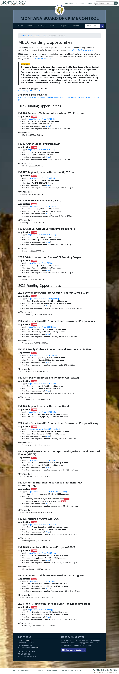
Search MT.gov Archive (71, 671)
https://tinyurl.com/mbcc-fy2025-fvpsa (42, 355)
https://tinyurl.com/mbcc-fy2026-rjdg (42, 412)
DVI (19, 91)
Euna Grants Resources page (40, 59)
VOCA (32, 91)
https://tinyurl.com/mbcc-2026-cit (40, 263)
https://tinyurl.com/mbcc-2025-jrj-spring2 (44, 429)
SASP (38, 91)
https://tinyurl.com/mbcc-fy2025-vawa (42, 384)
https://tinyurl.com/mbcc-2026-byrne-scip (43, 298)
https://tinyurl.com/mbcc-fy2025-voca (42, 525)
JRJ (19, 100)
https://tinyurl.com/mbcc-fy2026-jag (41, 460)
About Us (76, 26)
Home (20, 26)
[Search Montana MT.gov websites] (106, 3)
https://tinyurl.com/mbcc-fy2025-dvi (41, 581)
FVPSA (36, 97)
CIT (42, 91)
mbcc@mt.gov (27, 640)
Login (90, 3)
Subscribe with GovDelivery (73, 650)
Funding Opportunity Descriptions (80, 50)
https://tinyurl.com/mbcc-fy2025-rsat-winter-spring (47, 491)
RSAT (83, 97)
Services (69, 3)
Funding (41, 26)
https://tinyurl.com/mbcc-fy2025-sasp (42, 553)
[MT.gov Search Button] (116, 3)
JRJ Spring (72, 97)
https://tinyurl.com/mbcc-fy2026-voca (42, 206)
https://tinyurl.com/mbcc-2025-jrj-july (42, 327)
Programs (63, 26)
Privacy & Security (21, 671)
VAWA (42, 97)
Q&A (48, 126)
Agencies (80, 3)
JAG (78, 97)
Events (29, 26)
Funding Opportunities (37, 36)
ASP (23, 91)
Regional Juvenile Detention (56, 97)
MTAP (37, 648)
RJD (27, 91)
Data (52, 26)
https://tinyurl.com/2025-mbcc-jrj (40, 610)
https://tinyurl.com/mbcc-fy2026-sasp (42, 235)
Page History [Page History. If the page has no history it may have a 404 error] (52, 671)
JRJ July (30, 97)
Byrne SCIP (22, 97)
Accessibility (37, 671)
